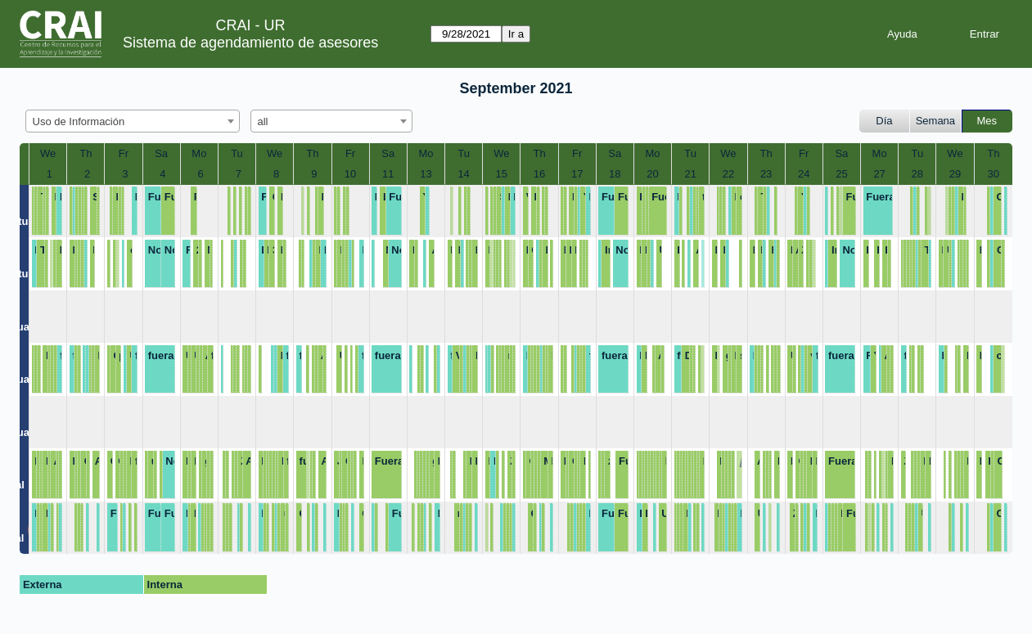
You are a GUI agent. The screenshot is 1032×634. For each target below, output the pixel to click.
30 (993, 174)
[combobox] (132, 121)
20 (652, 174)
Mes (987, 121)
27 (879, 174)
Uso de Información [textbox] (79, 121)
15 (501, 174)
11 (388, 174)
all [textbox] (263, 121)
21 (690, 174)
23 (766, 174)
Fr (123, 153)
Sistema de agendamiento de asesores (250, 42)
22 (728, 174)
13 (425, 174)
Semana (935, 121)
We (48, 153)
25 (841, 174)
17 (577, 174)
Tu (237, 153)
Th (85, 153)
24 (803, 174)
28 (917, 174)
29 (955, 174)
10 (350, 174)
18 (614, 174)
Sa (161, 153)
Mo (199, 153)
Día (884, 121)
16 (539, 174)
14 (463, 174)
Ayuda (902, 34)
